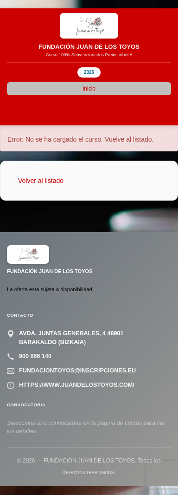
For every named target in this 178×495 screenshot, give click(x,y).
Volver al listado (41, 180)
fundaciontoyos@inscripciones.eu (77, 370)
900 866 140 (35, 356)
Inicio (89, 88)
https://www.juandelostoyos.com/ (76, 385)
